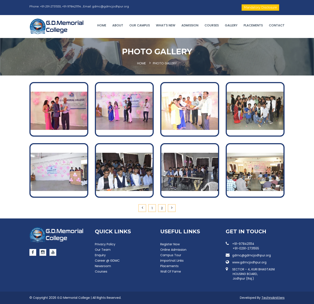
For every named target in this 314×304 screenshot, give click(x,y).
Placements (253, 25)
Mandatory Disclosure (260, 7)
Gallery (231, 25)
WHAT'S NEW (165, 25)
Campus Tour (170, 255)
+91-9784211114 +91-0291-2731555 (242, 246)
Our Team (103, 249)
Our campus (139, 25)
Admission (189, 25)
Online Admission (173, 249)
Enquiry (100, 255)
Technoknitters (273, 297)
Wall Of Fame (170, 271)
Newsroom (103, 266)
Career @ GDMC (107, 260)
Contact (277, 25)
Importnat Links (172, 260)
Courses (212, 25)
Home (101, 25)
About (117, 25)
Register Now (170, 244)
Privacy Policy (105, 244)
